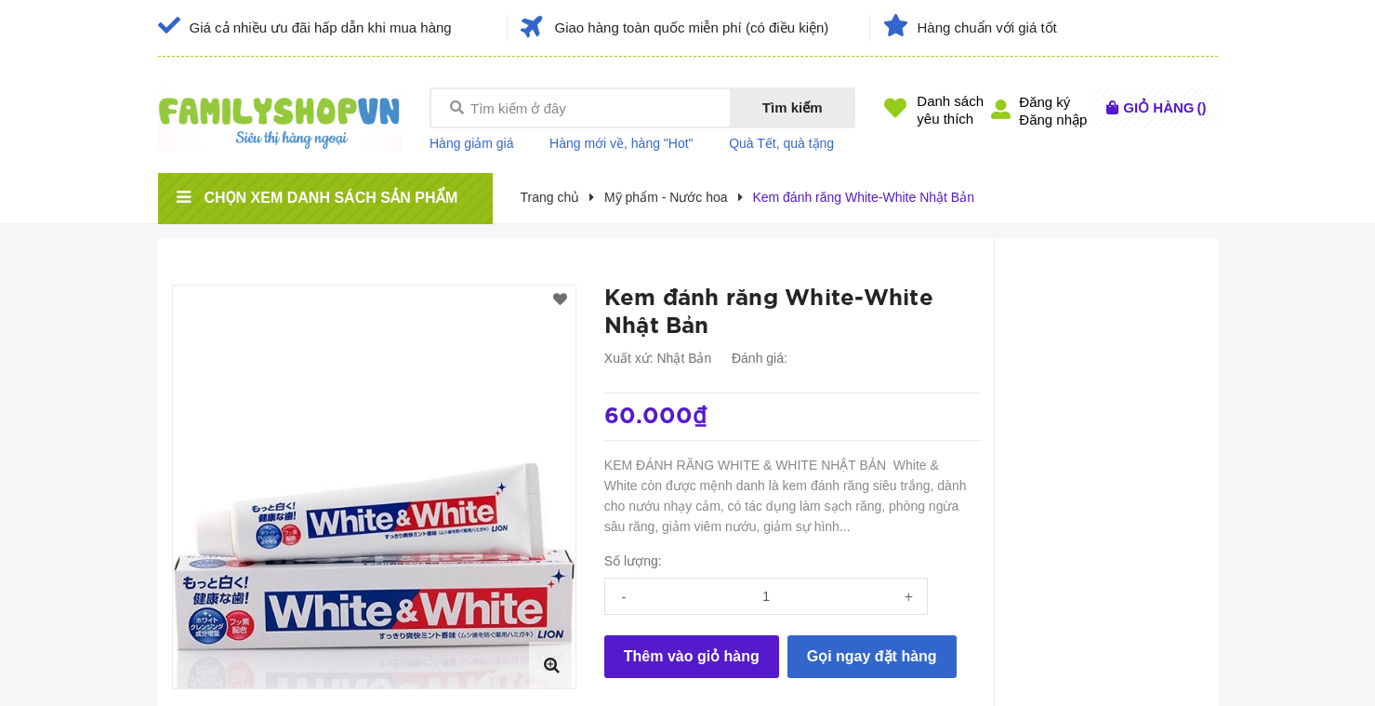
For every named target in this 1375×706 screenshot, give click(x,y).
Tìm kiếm (792, 107)
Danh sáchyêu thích (950, 110)
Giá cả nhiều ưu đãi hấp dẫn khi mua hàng (321, 27)
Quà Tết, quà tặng (781, 143)
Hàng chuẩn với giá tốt (987, 27)
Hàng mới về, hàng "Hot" (621, 143)
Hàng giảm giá (472, 143)
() (1164, 107)
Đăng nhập (1053, 119)
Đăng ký (1044, 102)
